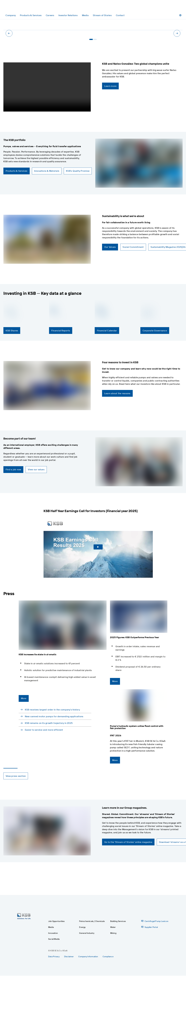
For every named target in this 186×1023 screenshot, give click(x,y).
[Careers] (50, 15)
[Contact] (120, 15)
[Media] (85, 15)
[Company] (11, 15)
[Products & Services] (30, 15)
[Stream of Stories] (102, 15)
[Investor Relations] (68, 15)
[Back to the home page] (17, 7)
